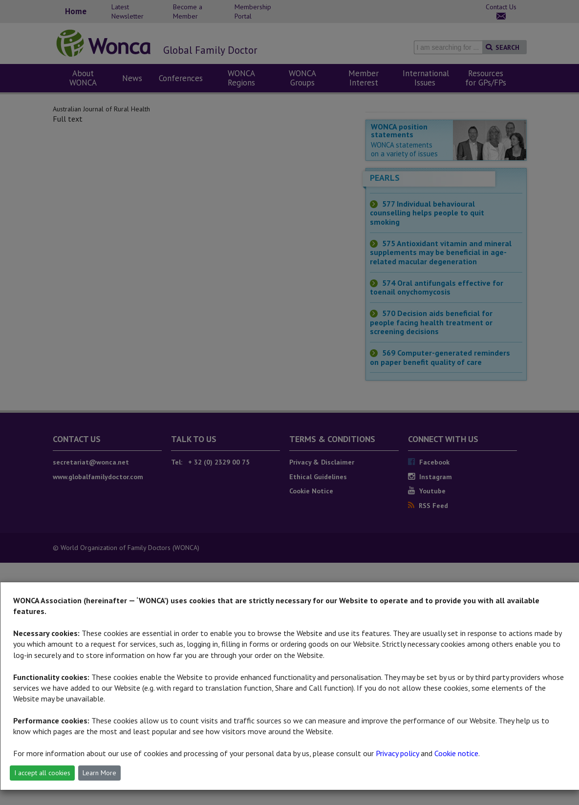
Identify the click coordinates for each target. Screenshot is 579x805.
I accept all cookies (42, 772)
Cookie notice (456, 753)
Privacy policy (397, 753)
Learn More (99, 772)
